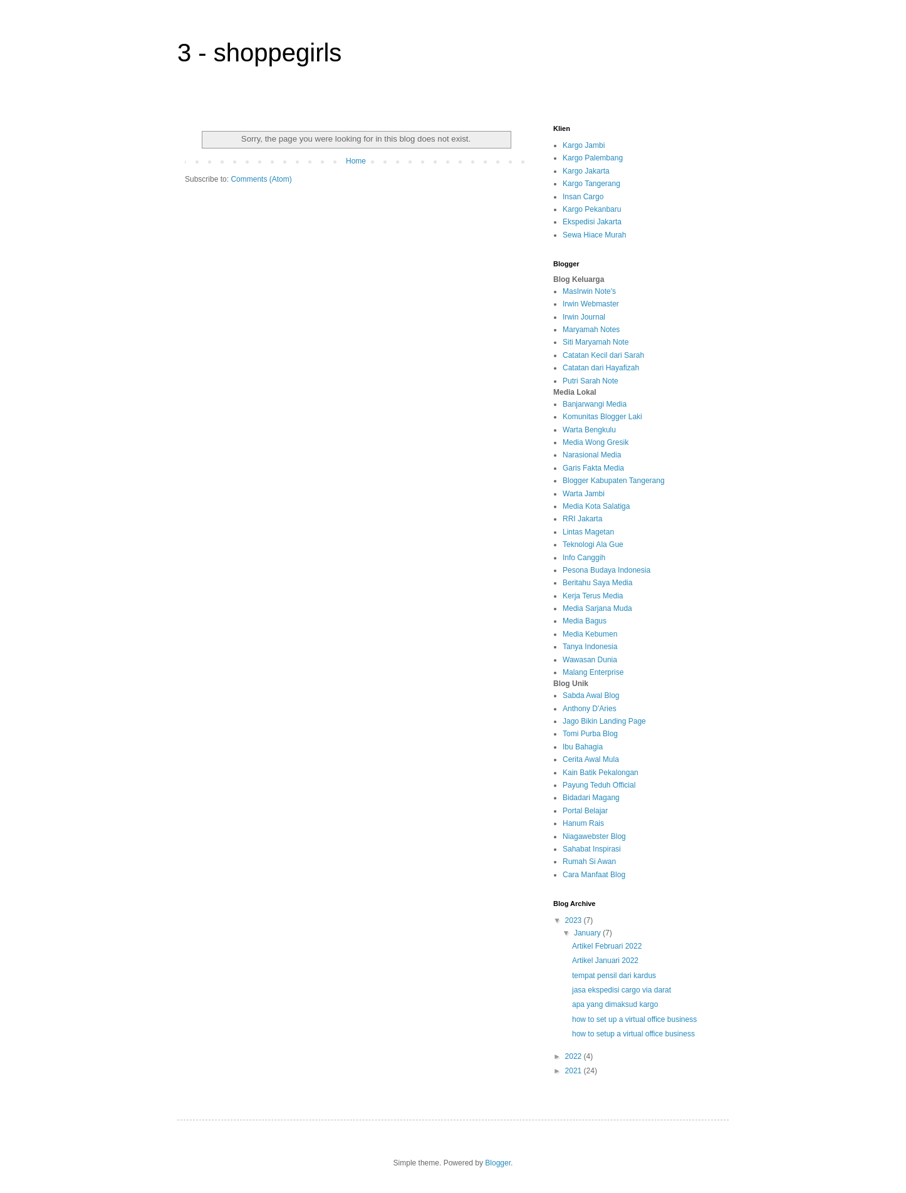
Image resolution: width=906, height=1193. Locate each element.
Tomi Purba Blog (590, 733)
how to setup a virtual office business (633, 1033)
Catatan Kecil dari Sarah (603, 355)
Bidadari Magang (591, 797)
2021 (574, 1070)
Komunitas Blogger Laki (602, 416)
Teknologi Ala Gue (593, 544)
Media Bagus (585, 621)
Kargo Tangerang (591, 183)
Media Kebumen (590, 634)
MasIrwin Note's (589, 291)
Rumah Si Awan (589, 861)
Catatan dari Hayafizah (601, 367)
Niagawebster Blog (594, 836)
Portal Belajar (585, 810)
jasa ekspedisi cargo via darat (621, 990)
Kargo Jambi (584, 145)
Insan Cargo (583, 196)
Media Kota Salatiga (596, 506)
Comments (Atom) (261, 179)
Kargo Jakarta (586, 171)
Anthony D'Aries (590, 708)
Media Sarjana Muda (597, 608)
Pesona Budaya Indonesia (606, 570)
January (588, 933)
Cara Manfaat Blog (594, 874)
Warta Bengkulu (589, 429)
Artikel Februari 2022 (607, 946)
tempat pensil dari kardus (614, 975)
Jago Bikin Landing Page (604, 721)
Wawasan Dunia (590, 659)
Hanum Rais (583, 823)
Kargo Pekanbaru (592, 209)
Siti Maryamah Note (595, 342)
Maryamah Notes (591, 329)
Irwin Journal (584, 317)
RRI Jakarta (582, 518)
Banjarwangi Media (595, 404)
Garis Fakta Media (593, 468)
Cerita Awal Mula (591, 759)
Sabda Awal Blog (591, 695)
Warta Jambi (584, 493)
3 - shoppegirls (259, 52)
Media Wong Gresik (595, 442)
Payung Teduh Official (599, 785)
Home (356, 161)
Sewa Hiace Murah (594, 235)
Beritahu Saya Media (597, 582)
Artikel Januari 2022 (605, 960)
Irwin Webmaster (591, 304)
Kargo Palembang (593, 158)
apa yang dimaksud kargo (615, 1004)
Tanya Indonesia (590, 646)
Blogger (498, 1163)
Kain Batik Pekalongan (600, 772)
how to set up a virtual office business (634, 1019)
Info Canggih (584, 557)
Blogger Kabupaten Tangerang (614, 480)
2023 (574, 920)
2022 (574, 1056)
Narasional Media (592, 455)
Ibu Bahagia (583, 746)
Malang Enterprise (593, 672)
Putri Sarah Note (590, 381)
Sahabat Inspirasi (592, 849)
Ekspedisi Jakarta (592, 221)
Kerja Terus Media (593, 595)
